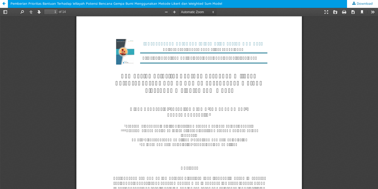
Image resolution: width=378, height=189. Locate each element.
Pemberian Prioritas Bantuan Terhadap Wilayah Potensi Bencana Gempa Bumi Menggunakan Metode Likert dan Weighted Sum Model (116, 4)
